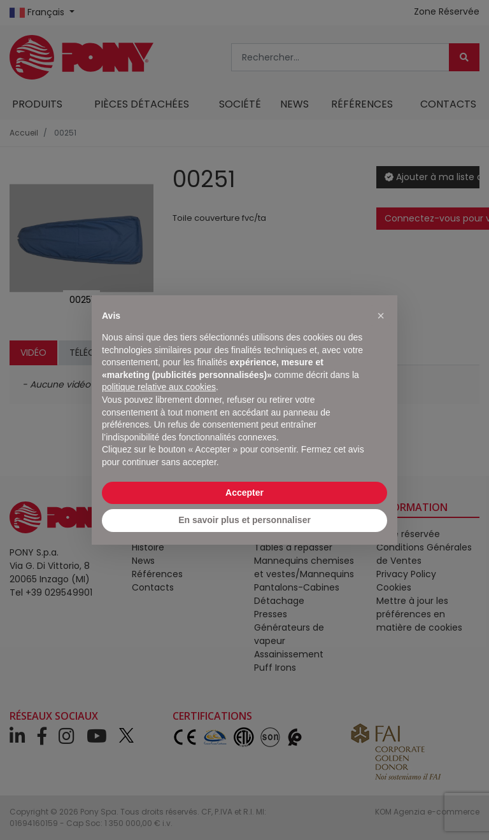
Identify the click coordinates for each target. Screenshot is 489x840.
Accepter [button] (244, 492)
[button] (381, 315)
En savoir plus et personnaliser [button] (244, 520)
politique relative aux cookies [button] (159, 387)
